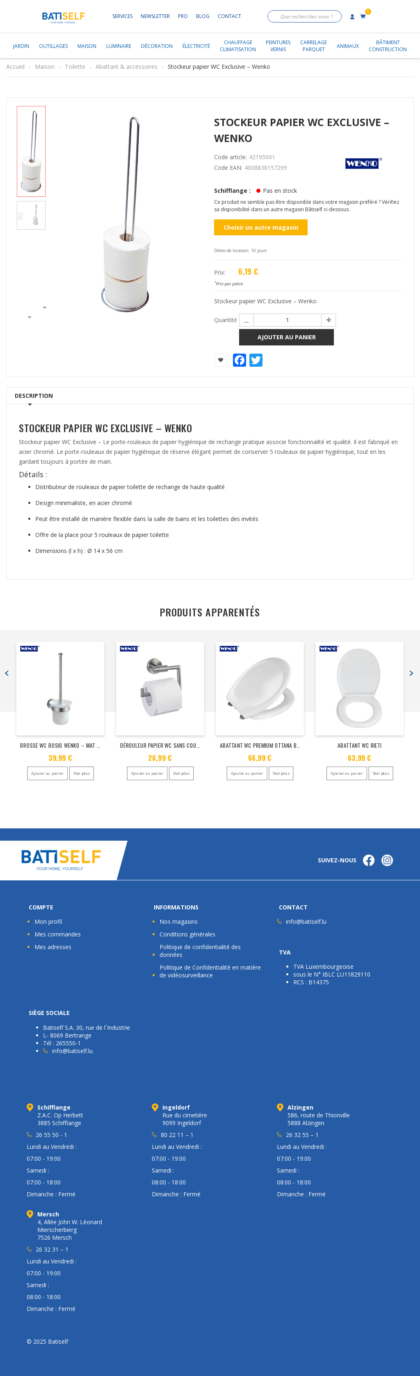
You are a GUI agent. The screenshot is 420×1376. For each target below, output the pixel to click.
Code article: (230, 157)
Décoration (157, 46)
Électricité (196, 46)
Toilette (75, 66)
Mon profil (48, 921)
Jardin (21, 46)
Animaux (348, 46)
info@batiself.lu (306, 921)
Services (122, 16)
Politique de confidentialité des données (200, 951)
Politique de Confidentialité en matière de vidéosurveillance (210, 971)
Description (34, 395)
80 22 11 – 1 (177, 1135)
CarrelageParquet (313, 46)
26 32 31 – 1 (52, 1249)
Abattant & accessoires (127, 66)
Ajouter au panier (287, 337)
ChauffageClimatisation (238, 46)
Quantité (225, 320)
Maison (87, 46)
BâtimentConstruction (388, 46)
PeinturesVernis (278, 46)
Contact (229, 16)
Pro (183, 16)
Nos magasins (179, 921)
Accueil (15, 66)
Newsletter (155, 16)
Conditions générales (187, 934)
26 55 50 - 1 (51, 1135)
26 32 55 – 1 (302, 1135)
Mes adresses (52, 947)
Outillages (53, 46)
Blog (203, 16)
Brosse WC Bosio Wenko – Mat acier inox (70, 745)
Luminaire (118, 46)
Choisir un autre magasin (261, 227)
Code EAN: (228, 167)
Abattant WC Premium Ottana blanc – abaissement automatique (300, 745)
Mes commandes (57, 934)
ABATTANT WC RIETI (360, 745)
